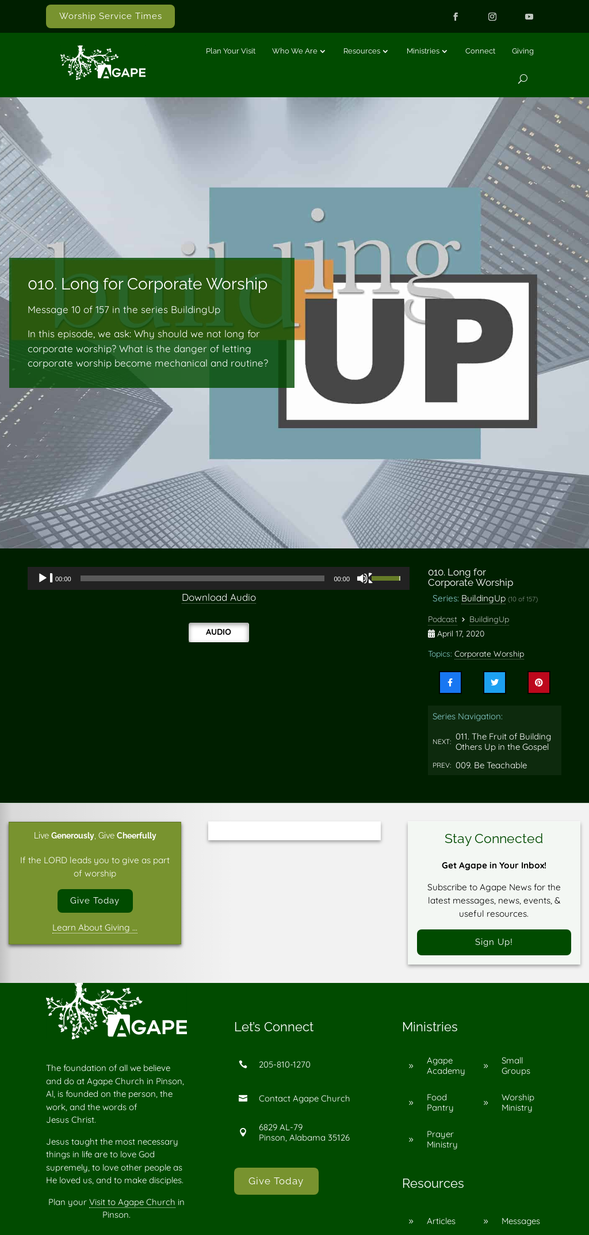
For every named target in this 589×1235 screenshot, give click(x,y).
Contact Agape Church (304, 1098)
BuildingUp (483, 598)
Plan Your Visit (230, 51)
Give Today (95, 900)
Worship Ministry (518, 1103)
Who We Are (295, 51)
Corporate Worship (489, 654)
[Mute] (365, 578)
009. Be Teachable (491, 765)
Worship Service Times (110, 16)
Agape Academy (446, 1066)
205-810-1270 (285, 1064)
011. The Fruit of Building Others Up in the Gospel (503, 741)
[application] (219, 578)
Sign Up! (494, 942)
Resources (361, 51)
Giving (523, 51)
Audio (218, 632)
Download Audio (219, 597)
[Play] (45, 578)
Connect (480, 51)
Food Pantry (440, 1103)
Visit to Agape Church (132, 1202)
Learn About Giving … (94, 928)
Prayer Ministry (442, 1140)
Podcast (442, 619)
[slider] (203, 578)
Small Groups (516, 1066)
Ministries (423, 51)
